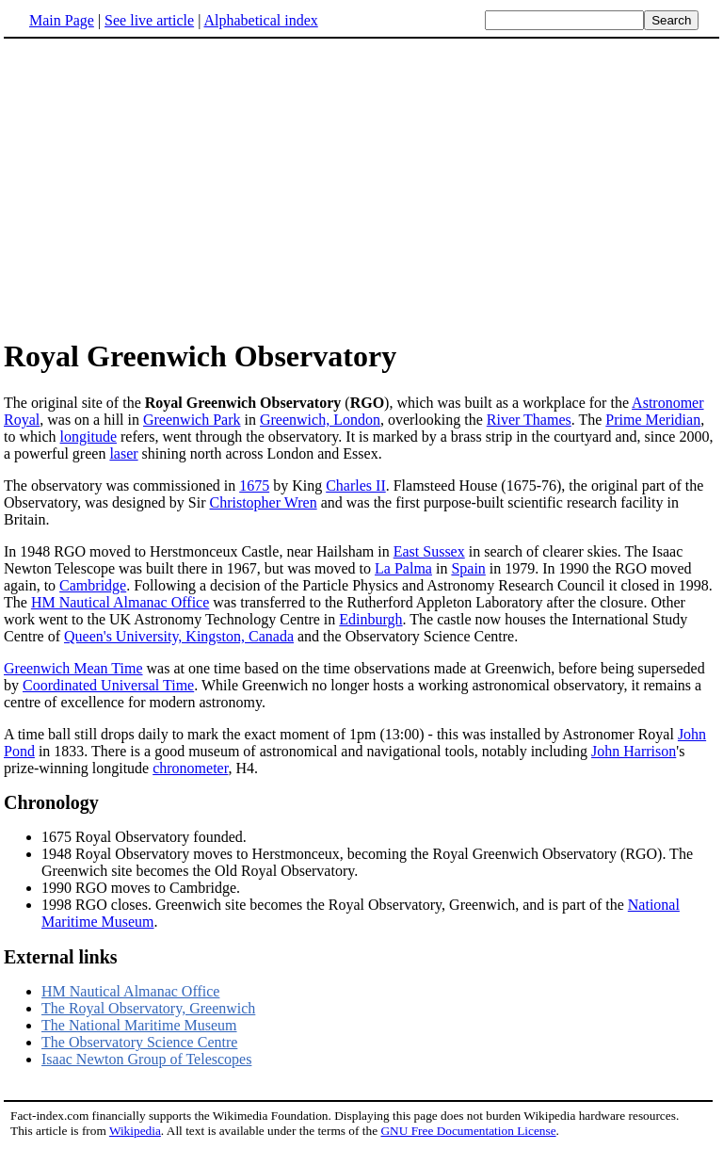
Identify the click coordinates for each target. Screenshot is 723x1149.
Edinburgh (370, 619)
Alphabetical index (260, 20)
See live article (149, 20)
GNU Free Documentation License (467, 1131)
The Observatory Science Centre (139, 1042)
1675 (254, 485)
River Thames (529, 420)
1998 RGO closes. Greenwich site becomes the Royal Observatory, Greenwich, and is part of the (334, 905)
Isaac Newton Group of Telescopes (146, 1059)
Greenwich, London (320, 420)
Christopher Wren (262, 502)
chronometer (190, 768)
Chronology (51, 802)
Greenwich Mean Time (73, 668)
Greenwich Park (192, 420)
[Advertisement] (162, 187)
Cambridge (92, 585)
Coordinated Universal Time (108, 685)
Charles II (356, 485)
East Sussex (429, 551)
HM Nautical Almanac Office (120, 602)
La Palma (403, 568)
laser (123, 453)
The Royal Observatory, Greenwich (148, 1008)
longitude (88, 437)
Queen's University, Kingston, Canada (179, 636)
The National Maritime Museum (139, 1025)
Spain (468, 568)
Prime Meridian (652, 420)
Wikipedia (135, 1131)
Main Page (61, 20)
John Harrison (633, 751)
